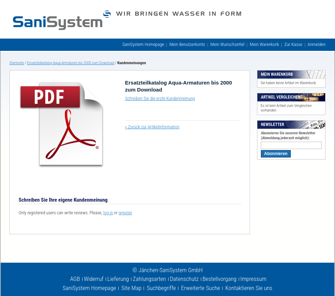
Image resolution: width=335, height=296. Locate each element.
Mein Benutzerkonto (187, 44)
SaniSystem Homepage (143, 44)
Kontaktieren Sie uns (248, 287)
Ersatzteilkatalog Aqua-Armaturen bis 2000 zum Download (70, 63)
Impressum (254, 278)
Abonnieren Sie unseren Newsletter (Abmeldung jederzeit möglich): (288, 135)
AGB (75, 278)
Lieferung (118, 278)
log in (108, 212)
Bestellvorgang (220, 278)
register (125, 212)
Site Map (131, 287)
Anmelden (317, 44)
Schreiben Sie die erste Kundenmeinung (160, 98)
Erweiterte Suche (200, 287)
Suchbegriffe (161, 287)
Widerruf (94, 278)
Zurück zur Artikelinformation (152, 126)
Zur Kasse (293, 44)
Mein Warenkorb (264, 44)
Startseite (16, 63)
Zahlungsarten (149, 278)
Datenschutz (184, 278)
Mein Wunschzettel (227, 44)
